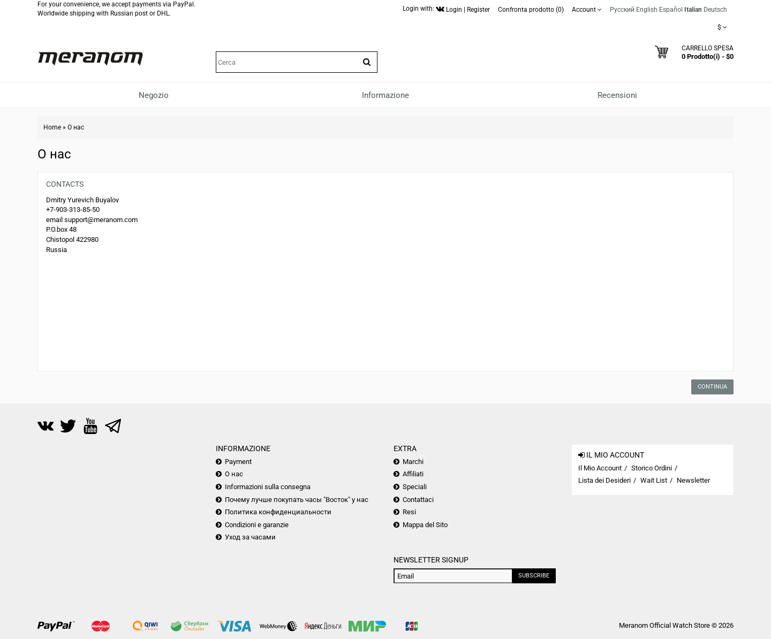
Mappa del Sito (425, 525)
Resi (409, 512)
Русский (622, 9)
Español (671, 9)
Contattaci (418, 500)
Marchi (413, 462)
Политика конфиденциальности (278, 512)
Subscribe (533, 575)
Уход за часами (250, 537)
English (646, 9)
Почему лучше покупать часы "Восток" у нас (296, 500)
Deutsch (715, 9)
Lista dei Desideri (604, 480)
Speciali (415, 487)
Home (52, 127)
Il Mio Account (600, 468)
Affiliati (413, 474)
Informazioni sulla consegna (268, 487)
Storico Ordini (651, 468)
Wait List (653, 480)
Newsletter (693, 480)
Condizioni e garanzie (257, 525)
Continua (712, 386)
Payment (238, 462)
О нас (75, 127)
